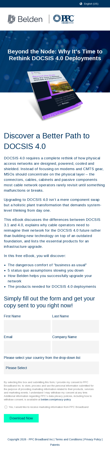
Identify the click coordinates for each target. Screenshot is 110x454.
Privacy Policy (92, 439)
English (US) (91, 3)
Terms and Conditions (68, 439)
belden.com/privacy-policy (56, 399)
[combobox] (93, 3)
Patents (55, 444)
